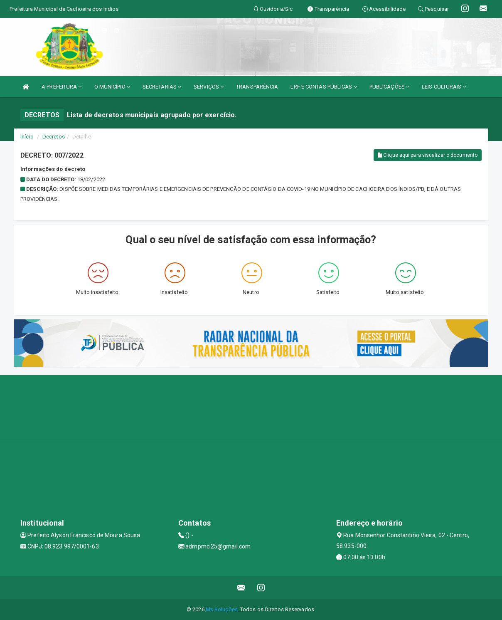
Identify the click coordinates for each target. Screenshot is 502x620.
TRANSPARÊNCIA (257, 87)
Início (27, 136)
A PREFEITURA (61, 87)
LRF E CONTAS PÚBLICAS (323, 87)
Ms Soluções (222, 609)
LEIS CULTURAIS (444, 87)
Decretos (53, 136)
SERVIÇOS (209, 87)
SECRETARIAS (162, 87)
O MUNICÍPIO (112, 87)
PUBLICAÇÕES (389, 87)
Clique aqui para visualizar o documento (427, 155)
